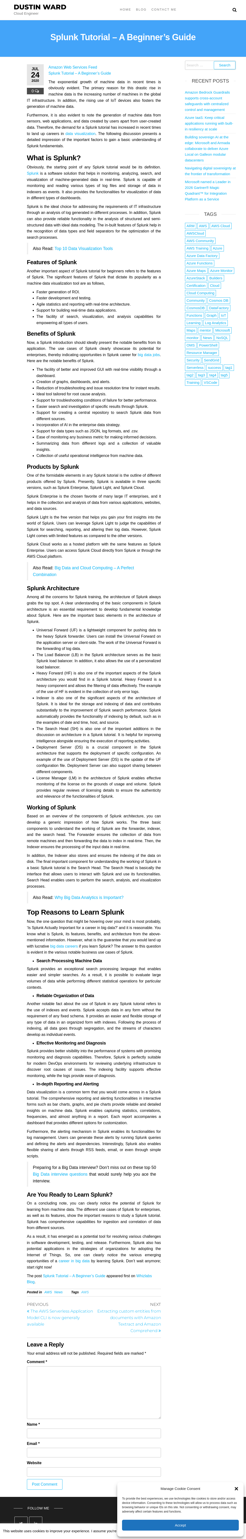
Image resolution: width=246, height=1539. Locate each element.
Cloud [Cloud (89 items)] (214, 285)
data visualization (80, 134)
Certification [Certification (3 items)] (196, 285)
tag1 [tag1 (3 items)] (228, 368)
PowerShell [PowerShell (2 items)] (208, 345)
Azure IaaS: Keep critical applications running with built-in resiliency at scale (209, 123)
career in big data (74, 1261)
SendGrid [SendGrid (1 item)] (211, 360)
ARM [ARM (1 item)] (191, 226)
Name (33, 1424)
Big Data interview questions (60, 1174)
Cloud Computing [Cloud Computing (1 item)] (201, 293)
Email (33, 1444)
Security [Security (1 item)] (193, 360)
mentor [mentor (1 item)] (205, 330)
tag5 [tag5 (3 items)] (224, 375)
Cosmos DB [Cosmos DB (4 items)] (218, 300)
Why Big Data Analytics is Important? (89, 897)
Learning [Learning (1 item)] (194, 323)
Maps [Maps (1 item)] (191, 330)
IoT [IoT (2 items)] (223, 315)
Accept (180, 1525)
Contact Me (164, 9)
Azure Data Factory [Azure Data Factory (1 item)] (202, 256)
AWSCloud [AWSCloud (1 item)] (195, 233)
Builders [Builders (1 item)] (215, 278)
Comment (37, 1362)
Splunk (33, 173)
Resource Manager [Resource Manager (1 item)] (202, 353)
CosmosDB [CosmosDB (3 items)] (196, 308)
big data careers (64, 946)
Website (34, 1463)
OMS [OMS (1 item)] (191, 345)
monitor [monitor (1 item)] (193, 338)
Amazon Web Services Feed (73, 67)
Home (125, 9)
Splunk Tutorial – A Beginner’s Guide (80, 73)
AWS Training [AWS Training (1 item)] (198, 248)
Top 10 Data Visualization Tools (84, 248)
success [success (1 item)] (214, 368)
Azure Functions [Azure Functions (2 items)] (200, 263)
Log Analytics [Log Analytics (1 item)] (215, 323)
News (58, 1292)
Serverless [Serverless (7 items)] (195, 368)
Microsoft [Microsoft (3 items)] (222, 330)
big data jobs (149, 355)
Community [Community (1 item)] (196, 300)
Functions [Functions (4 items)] (194, 315)
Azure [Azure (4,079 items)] (217, 248)
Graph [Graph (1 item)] (212, 315)
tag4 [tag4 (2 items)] (212, 375)
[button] (236, 1488)
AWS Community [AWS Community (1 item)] (200, 241)
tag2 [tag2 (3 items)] (190, 375)
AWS (48, 1292)
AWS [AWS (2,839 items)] (203, 226)
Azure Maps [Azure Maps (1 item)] (196, 271)
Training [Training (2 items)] (193, 382)
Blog (141, 9)
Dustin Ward (40, 7)
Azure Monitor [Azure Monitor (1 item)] (221, 271)
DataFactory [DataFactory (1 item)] (219, 308)
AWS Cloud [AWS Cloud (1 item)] (220, 226)
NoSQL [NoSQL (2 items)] (222, 338)
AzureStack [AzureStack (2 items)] (196, 278)
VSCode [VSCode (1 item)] (210, 382)
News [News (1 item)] (207, 338)
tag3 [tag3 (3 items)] (201, 375)
